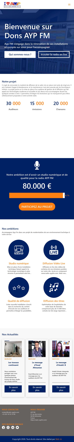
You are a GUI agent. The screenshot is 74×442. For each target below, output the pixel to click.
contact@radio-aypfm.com (10, 412)
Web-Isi (58, 439)
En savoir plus (13, 389)
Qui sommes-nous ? (20, 54)
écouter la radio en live (54, 54)
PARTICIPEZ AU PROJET (37, 207)
